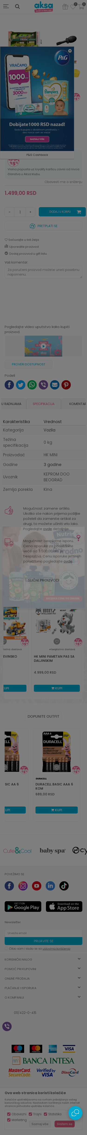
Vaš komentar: (16, 262)
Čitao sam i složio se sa (39, 948)
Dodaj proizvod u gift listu (26, 253)
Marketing (19, 1120)
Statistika (54, 1114)
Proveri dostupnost (28, 364)
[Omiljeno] (73, 7)
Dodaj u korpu (60, 212)
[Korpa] (81, 10)
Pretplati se (44, 225)
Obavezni (19, 1114)
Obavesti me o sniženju (63, 182)
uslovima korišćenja (56, 949)
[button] (17, 6)
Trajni (37, 1114)
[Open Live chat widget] (75, 1113)
